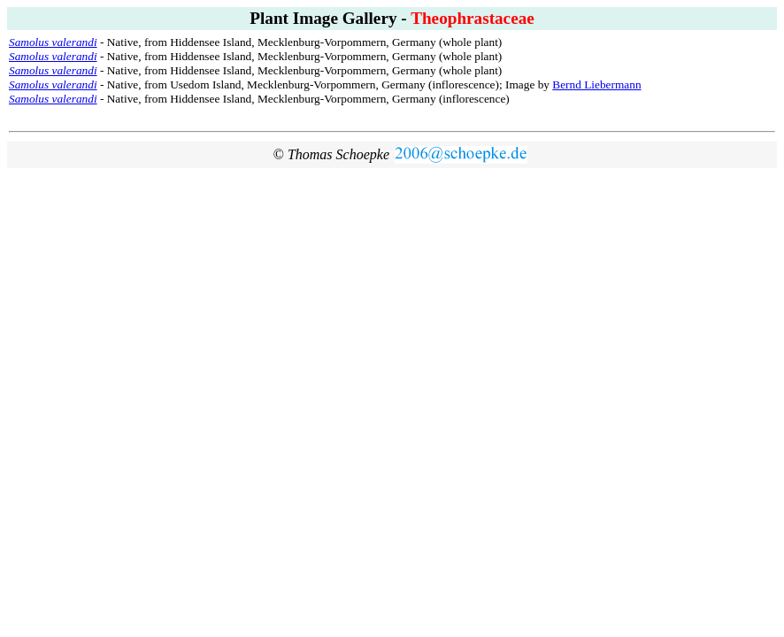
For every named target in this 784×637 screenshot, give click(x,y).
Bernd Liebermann (596, 84)
